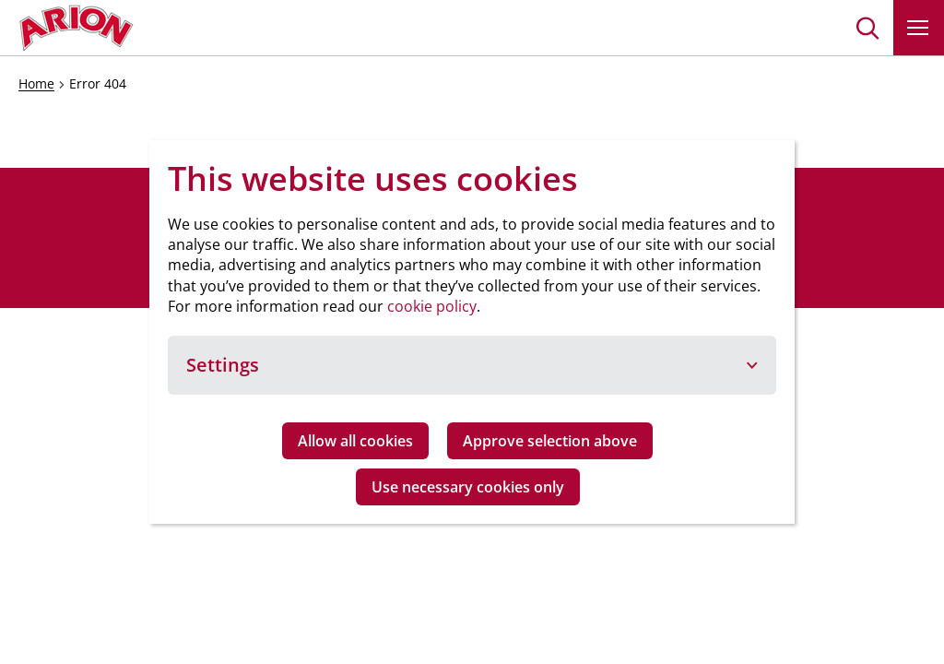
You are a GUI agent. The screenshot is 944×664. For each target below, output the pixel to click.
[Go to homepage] (76, 27)
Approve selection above (550, 441)
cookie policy (432, 306)
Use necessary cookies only (468, 487)
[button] (868, 27)
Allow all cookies (355, 441)
